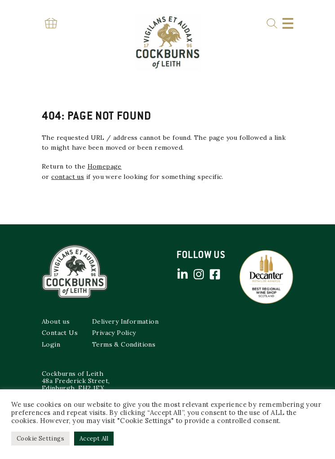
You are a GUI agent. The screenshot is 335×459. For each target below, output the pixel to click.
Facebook (214, 274)
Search (272, 23)
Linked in (182, 274)
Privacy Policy (114, 333)
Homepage (105, 166)
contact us (67, 177)
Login (51, 344)
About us (56, 321)
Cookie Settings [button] (40, 438)
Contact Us (60, 333)
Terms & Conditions (123, 344)
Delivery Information (125, 321)
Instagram (198, 274)
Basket (51, 23)
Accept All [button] (93, 438)
